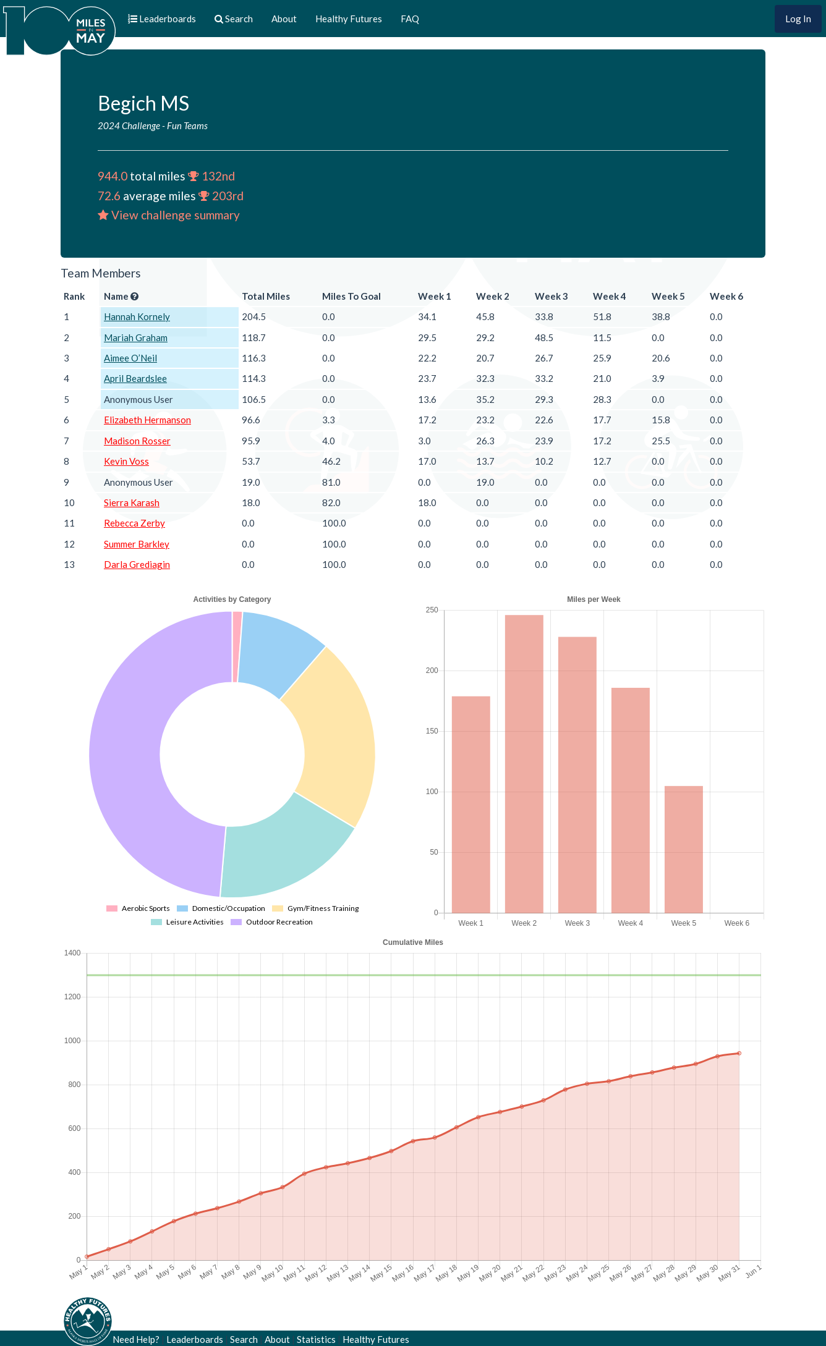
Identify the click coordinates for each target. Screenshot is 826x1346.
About (284, 18)
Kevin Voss (126, 461)
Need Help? (136, 1339)
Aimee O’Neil (130, 357)
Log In (798, 18)
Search (244, 1339)
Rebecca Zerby (134, 522)
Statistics (316, 1339)
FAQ (410, 18)
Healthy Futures (348, 18)
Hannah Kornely (137, 316)
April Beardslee (135, 378)
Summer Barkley (136, 543)
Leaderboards (194, 1339)
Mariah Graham (136, 337)
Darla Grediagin (137, 564)
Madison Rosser (137, 440)
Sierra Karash (132, 502)
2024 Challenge (129, 125)
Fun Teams (187, 125)
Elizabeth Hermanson (147, 419)
